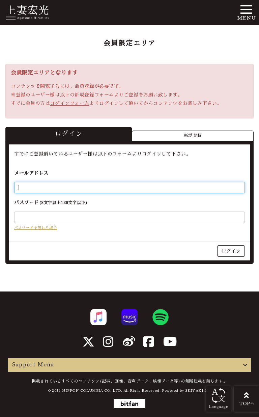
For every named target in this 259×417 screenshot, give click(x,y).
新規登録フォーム (94, 94)
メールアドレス (31, 173)
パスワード (51, 202)
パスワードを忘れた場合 (35, 228)
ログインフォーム (69, 103)
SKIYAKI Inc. (198, 390)
